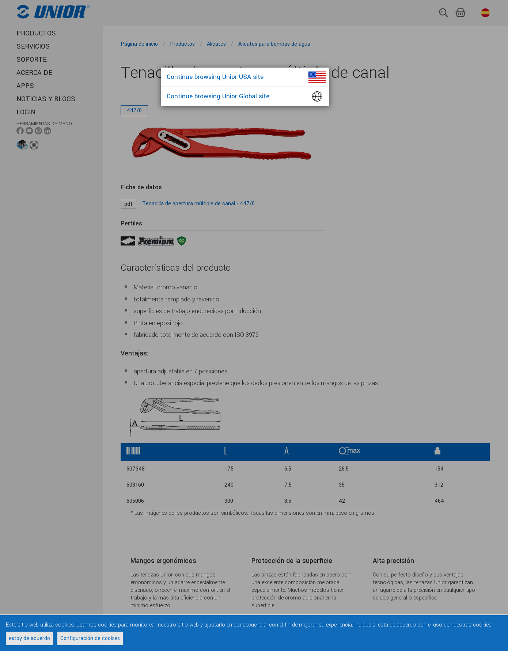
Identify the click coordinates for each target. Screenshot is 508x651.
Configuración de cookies (90, 638)
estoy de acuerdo (29, 638)
